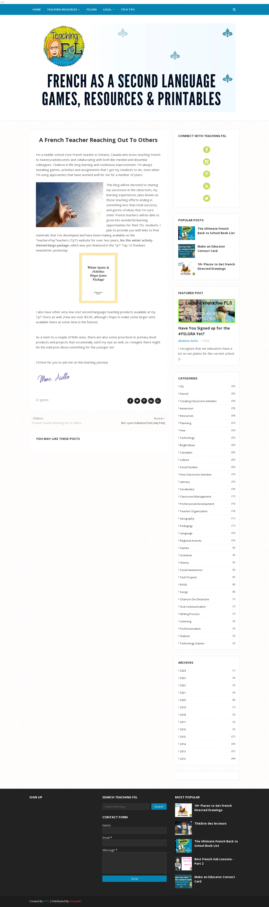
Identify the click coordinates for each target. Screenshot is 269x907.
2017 (207, 722)
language (207, 533)
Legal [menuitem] (107, 9)
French (207, 394)
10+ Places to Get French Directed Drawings (216, 266)
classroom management (207, 496)
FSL (207, 386)
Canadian (207, 452)
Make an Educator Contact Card (211, 248)
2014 (207, 744)
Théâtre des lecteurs (210, 823)
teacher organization (207, 511)
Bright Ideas (207, 445)
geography (207, 518)
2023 (207, 678)
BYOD (207, 584)
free (207, 430)
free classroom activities (207, 474)
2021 (207, 693)
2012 (207, 759)
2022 (207, 685)
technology (207, 438)
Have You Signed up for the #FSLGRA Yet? (204, 331)
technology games (207, 643)
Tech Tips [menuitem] (128, 9)
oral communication (207, 607)
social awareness (207, 570)
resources (207, 416)
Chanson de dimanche (207, 599)
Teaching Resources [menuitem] (62, 9)
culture (207, 460)
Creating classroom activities (207, 401)
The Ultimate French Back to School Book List (216, 231)
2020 (207, 700)
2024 (207, 670)
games (44, 400)
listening (207, 621)
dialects (207, 636)
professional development (207, 504)
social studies (207, 467)
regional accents (207, 540)
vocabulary (207, 489)
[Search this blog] (125, 806)
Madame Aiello (188, 341)
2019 (207, 707)
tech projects (207, 577)
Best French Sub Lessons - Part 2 (214, 861)
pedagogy (207, 526)
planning (207, 423)
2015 (207, 737)
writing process (207, 614)
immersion (207, 408)
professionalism (207, 629)
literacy (207, 482)
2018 (207, 715)
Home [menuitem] (37, 9)
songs (207, 592)
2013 (207, 751)
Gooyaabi (75, 901)
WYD (46, 901)
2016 (207, 729)
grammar (207, 555)
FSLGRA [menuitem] (92, 9)
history (207, 562)
